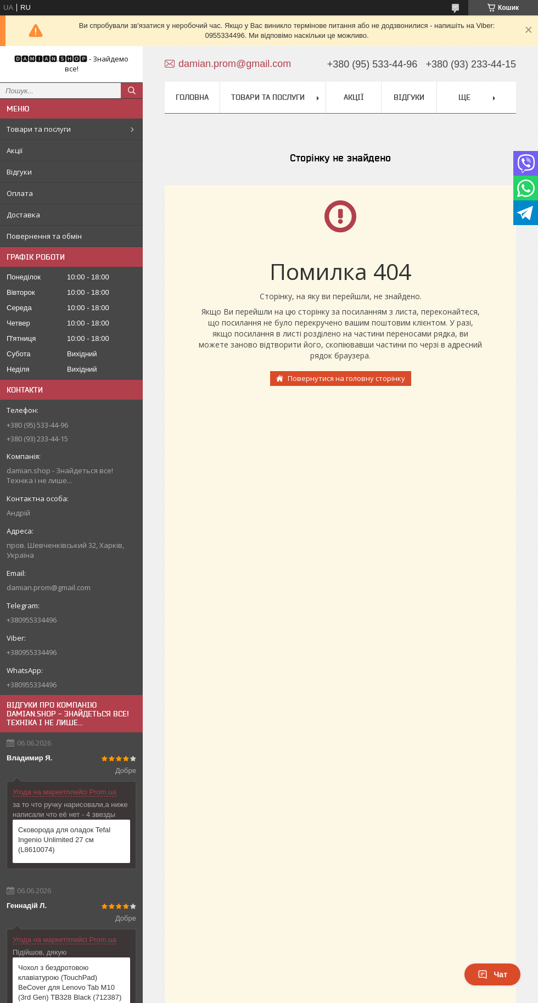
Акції (15, 150)
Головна (192, 97)
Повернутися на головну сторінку (346, 378)
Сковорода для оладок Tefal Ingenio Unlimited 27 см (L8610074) (64, 840)
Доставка (23, 215)
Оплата (20, 193)
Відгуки (19, 172)
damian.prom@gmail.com (49, 587)
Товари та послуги (39, 129)
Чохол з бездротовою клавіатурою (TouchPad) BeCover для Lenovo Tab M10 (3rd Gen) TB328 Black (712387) (69, 982)
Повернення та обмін (44, 236)
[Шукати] (132, 90)
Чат (492, 974)
